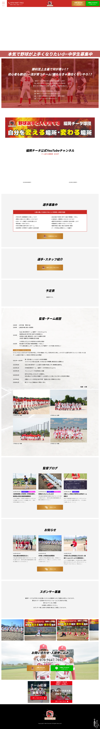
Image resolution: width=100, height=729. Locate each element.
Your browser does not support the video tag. (50, 32)
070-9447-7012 (17, 2)
